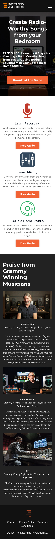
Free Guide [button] (27, 145)
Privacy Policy (26, 522)
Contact (11, 522)
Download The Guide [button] (27, 80)
